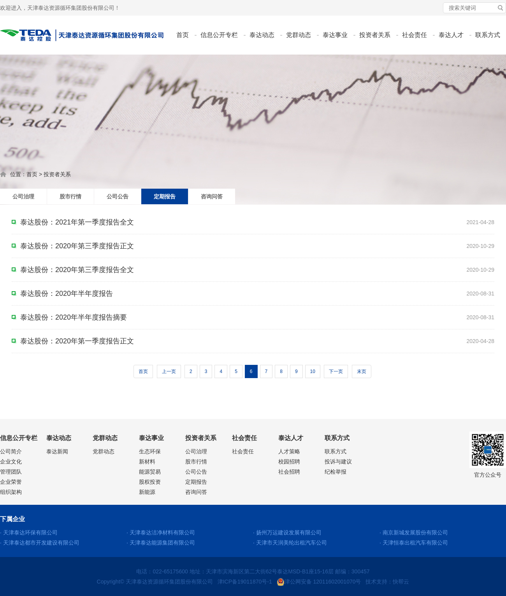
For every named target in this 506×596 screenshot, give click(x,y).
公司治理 (23, 196)
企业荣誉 (11, 482)
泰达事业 (335, 35)
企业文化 (11, 461)
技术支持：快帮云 (387, 581)
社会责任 (414, 35)
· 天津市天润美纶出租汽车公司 (290, 542)
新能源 (147, 492)
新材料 (147, 461)
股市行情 (70, 196)
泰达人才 (451, 35)
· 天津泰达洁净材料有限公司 (160, 532)
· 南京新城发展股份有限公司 (414, 532)
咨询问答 (212, 196)
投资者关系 (374, 35)
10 (312, 371)
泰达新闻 (57, 451)
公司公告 (117, 196)
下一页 (336, 371)
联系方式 (487, 35)
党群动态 (298, 35)
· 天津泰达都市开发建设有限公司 (39, 542)
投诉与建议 (338, 461)
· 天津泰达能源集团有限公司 (160, 542)
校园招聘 (289, 461)
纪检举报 (335, 472)
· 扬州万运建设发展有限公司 (287, 532)
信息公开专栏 (219, 35)
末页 (361, 371)
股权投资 (150, 482)
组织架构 (11, 492)
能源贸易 (150, 472)
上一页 (169, 371)
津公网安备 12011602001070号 (319, 581)
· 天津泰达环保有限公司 (29, 532)
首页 (182, 35)
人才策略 (289, 451)
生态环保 (150, 451)
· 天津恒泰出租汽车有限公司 (414, 542)
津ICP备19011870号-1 (245, 581)
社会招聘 (289, 472)
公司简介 (11, 451)
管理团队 (11, 472)
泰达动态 (261, 35)
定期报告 (165, 196)
